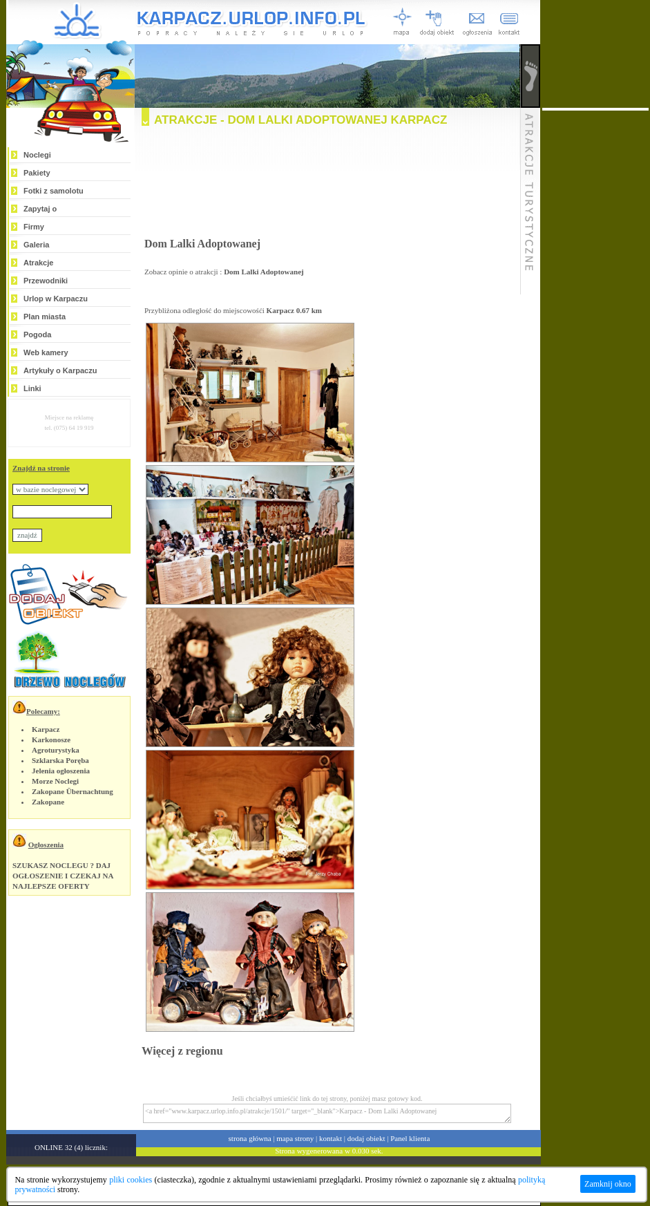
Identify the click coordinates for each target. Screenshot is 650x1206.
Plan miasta (44, 316)
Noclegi (37, 155)
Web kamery (45, 352)
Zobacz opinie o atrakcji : (224, 271)
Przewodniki (45, 280)
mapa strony (295, 1138)
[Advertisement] (327, 185)
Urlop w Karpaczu (55, 298)
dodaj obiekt (366, 1138)
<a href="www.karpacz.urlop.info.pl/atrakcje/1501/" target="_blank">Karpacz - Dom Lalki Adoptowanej (327, 1113)
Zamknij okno (607, 1184)
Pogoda (37, 334)
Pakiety (36, 173)
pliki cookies (130, 1180)
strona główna (250, 1138)
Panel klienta (410, 1138)
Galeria (36, 245)
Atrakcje (38, 262)
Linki (32, 388)
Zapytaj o (40, 209)
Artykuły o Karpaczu (60, 370)
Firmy (33, 227)
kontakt (330, 1138)
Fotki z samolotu (53, 191)
